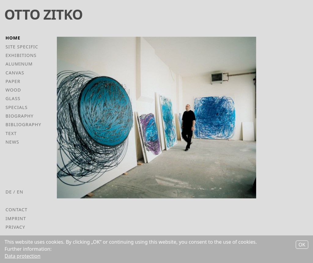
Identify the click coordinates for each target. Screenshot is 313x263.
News (12, 142)
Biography (20, 116)
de (9, 192)
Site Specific (22, 46)
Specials (17, 107)
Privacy (15, 227)
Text (11, 133)
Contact (17, 209)
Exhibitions (21, 55)
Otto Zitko (43, 14)
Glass (13, 98)
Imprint (16, 218)
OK (302, 245)
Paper (13, 81)
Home (13, 38)
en (20, 192)
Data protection (22, 256)
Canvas (15, 73)
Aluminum (19, 64)
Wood (13, 90)
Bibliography (23, 124)
